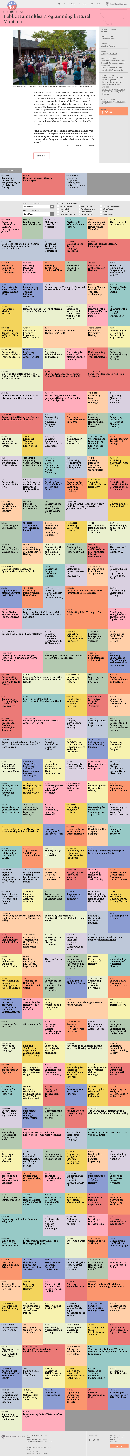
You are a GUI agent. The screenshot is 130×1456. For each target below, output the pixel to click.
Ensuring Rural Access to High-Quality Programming (113, 78)
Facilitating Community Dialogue (113, 89)
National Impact (108, 214)
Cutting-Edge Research (111, 206)
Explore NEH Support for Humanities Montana (113, 102)
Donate (82, 4)
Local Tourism (65, 212)
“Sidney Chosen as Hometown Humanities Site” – (112, 69)
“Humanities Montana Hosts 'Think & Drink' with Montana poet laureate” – (113, 63)
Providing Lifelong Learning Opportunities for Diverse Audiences (112, 84)
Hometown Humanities (109, 53)
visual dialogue (41, 1453)
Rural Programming (88, 209)
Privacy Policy (32, 1451)
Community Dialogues (67, 214)
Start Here (69, 4)
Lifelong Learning (109, 209)
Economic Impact (87, 212)
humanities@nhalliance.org (39, 1441)
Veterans (106, 212)
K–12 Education (86, 206)
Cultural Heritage (66, 206)
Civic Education (86, 214)
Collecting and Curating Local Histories (112, 92)
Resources (95, 4)
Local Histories (65, 209)
